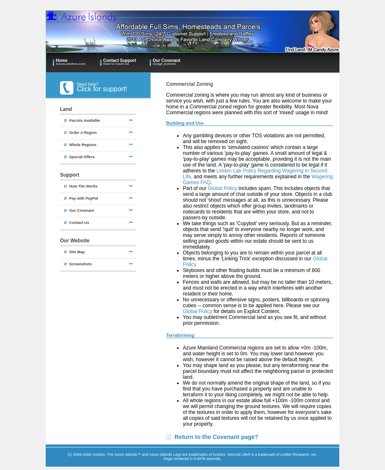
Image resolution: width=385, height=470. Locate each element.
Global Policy (222, 188)
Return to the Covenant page (214, 437)
